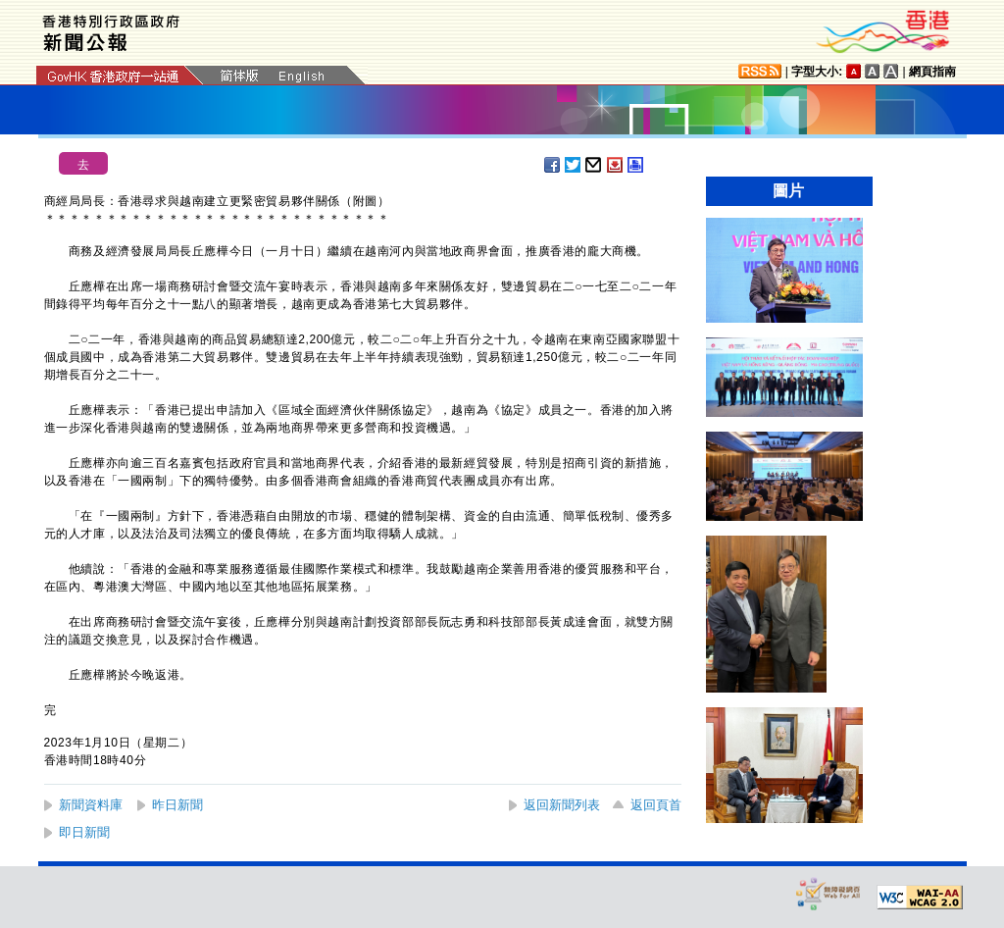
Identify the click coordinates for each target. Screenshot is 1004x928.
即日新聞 (84, 832)
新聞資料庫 (91, 805)
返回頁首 (655, 805)
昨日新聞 (177, 805)
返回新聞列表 (562, 805)
